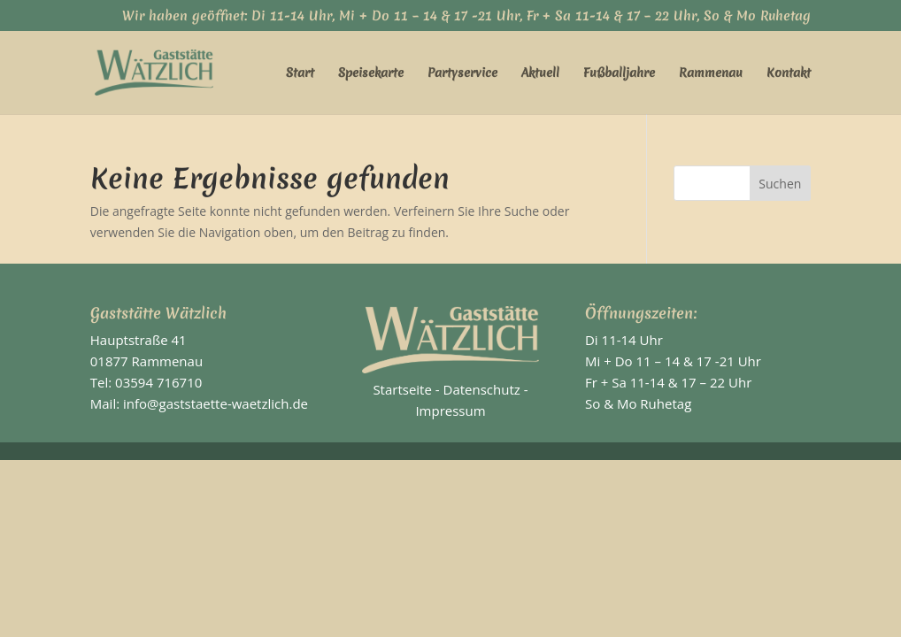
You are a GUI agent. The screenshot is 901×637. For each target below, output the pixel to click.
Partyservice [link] (462, 73)
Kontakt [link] (788, 73)
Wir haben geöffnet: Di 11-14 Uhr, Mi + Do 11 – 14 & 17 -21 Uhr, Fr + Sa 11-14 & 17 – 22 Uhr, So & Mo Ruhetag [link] (466, 17)
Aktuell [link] (540, 73)
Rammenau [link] (711, 73)
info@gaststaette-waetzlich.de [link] (215, 403)
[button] (781, 183)
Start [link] (300, 73)
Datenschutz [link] (481, 389)
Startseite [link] (402, 389)
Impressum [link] (450, 410)
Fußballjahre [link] (619, 73)
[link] (165, 71)
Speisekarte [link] (371, 73)
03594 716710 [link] (158, 382)
